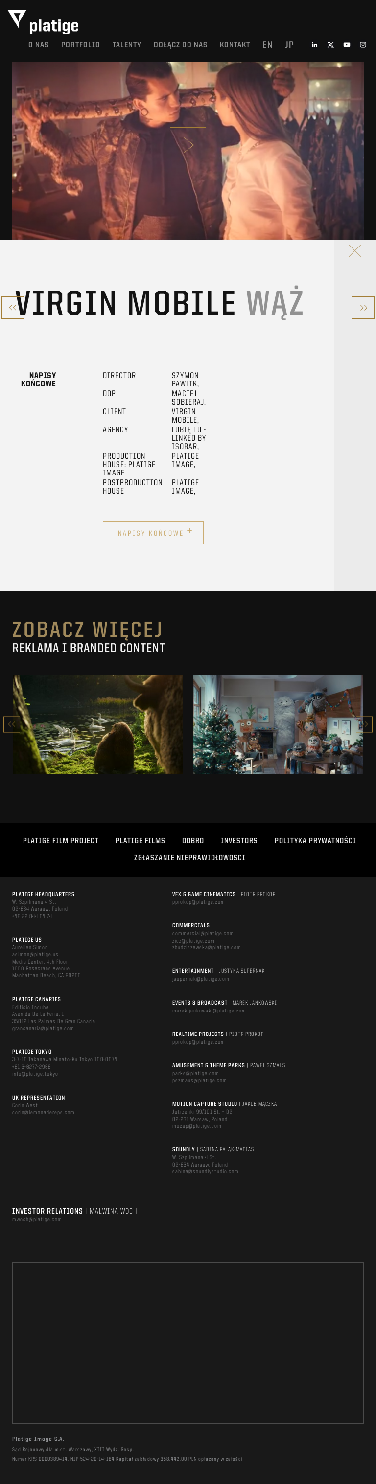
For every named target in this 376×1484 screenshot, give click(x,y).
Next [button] (364, 724)
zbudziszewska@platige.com (206, 948)
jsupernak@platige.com (201, 979)
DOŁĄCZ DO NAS (181, 45)
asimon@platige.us (35, 955)
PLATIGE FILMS (140, 841)
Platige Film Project (61, 841)
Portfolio (80, 45)
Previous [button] (11, 724)
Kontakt (235, 45)
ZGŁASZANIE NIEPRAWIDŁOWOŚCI (190, 858)
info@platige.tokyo (35, 1074)
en (267, 45)
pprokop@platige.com (198, 902)
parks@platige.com (195, 1074)
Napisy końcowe (155, 531)
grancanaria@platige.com (43, 1029)
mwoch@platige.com (37, 1220)
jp (289, 45)
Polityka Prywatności (315, 841)
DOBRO (193, 841)
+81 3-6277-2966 (31, 1067)
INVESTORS (239, 841)
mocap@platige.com (197, 1126)
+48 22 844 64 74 (32, 917)
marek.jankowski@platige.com (209, 1011)
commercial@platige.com (203, 934)
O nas (38, 45)
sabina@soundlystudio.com (205, 1172)
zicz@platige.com (193, 941)
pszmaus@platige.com (199, 1081)
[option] (98, 724)
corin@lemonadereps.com (43, 1113)
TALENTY (127, 45)
